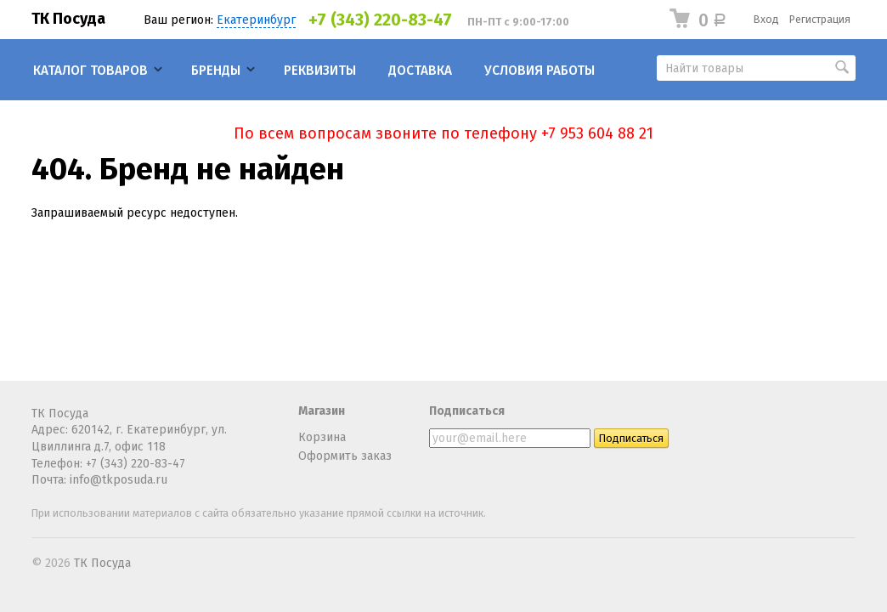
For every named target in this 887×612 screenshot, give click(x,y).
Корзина (322, 437)
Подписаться (467, 411)
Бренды (215, 70)
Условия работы (539, 70)
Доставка (420, 70)
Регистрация (819, 19)
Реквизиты (320, 70)
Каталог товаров (90, 70)
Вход (766, 19)
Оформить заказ (345, 456)
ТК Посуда (68, 18)
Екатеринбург (256, 20)
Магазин (321, 411)
